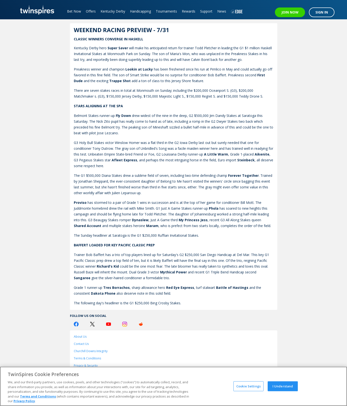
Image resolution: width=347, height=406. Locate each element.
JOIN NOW (290, 12)
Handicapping (140, 11)
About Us (80, 337)
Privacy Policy (24, 401)
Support (206, 11)
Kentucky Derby (113, 11)
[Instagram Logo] (124, 324)
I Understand (282, 386)
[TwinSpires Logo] (35, 9)
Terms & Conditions (87, 358)
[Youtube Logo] (108, 324)
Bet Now (74, 11)
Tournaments (166, 11)
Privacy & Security (86, 365)
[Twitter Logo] (92, 324)
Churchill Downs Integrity (91, 351)
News (221, 11)
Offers (91, 11)
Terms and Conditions (38, 396)
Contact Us (81, 344)
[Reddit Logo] (140, 324)
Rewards (188, 11)
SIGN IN (321, 12)
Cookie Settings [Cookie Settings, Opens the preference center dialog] (248, 386)
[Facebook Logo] (76, 324)
